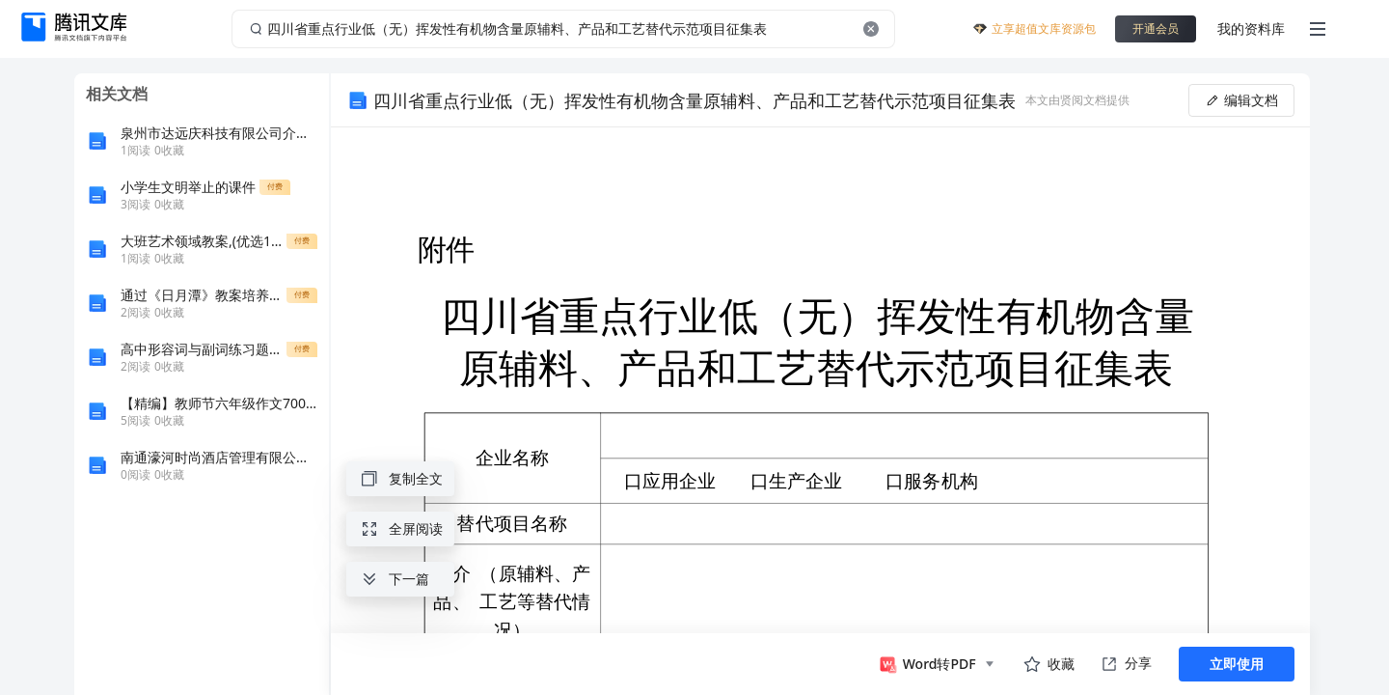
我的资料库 (1251, 28)
